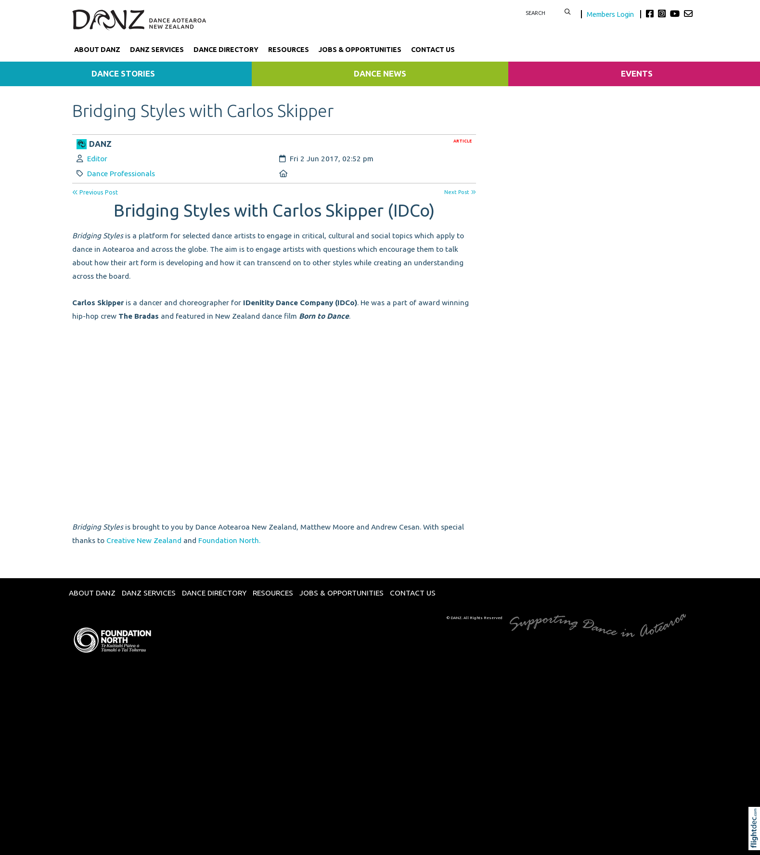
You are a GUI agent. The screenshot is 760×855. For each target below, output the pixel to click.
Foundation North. (229, 540)
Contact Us (433, 49)
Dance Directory (225, 49)
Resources (288, 49)
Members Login (611, 14)
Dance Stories (123, 73)
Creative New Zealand (143, 540)
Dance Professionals (121, 173)
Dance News (380, 73)
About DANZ (97, 49)
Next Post (460, 192)
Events (637, 73)
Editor (97, 159)
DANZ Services (157, 49)
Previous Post (95, 192)
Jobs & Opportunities (360, 49)
